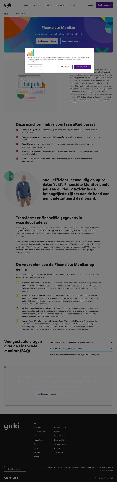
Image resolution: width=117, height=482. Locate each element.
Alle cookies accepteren (82, 67)
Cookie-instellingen (35, 67)
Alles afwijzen (65, 67)
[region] (59, 60)
